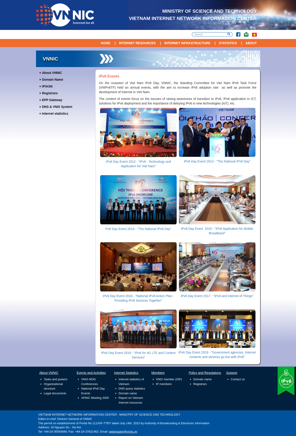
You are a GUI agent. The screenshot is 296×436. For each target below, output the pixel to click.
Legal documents (55, 393)
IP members (164, 384)
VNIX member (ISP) (169, 379)
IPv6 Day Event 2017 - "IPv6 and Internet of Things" (217, 296)
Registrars (50, 93)
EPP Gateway (52, 100)
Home (105, 43)
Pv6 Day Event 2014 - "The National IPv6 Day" (138, 229)
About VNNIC (52, 73)
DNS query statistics (132, 388)
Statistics (228, 43)
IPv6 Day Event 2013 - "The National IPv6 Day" (217, 161)
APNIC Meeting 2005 (95, 398)
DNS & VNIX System (57, 107)
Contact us (238, 379)
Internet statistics (55, 113)
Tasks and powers (55, 379)
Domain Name (52, 79)
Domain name (128, 393)
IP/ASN (47, 86)
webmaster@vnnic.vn (123, 431)
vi (254, 34)
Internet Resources (137, 43)
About (251, 43)
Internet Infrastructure (187, 43)
